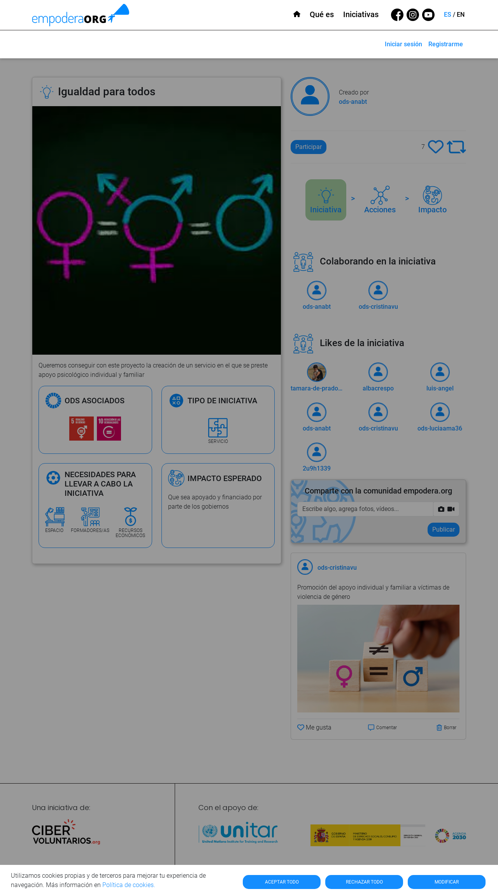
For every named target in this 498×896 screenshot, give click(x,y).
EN (461, 14)
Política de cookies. (128, 885)
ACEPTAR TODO (282, 882)
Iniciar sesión (403, 44)
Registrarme (445, 44)
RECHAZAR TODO (364, 882)
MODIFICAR (447, 882)
